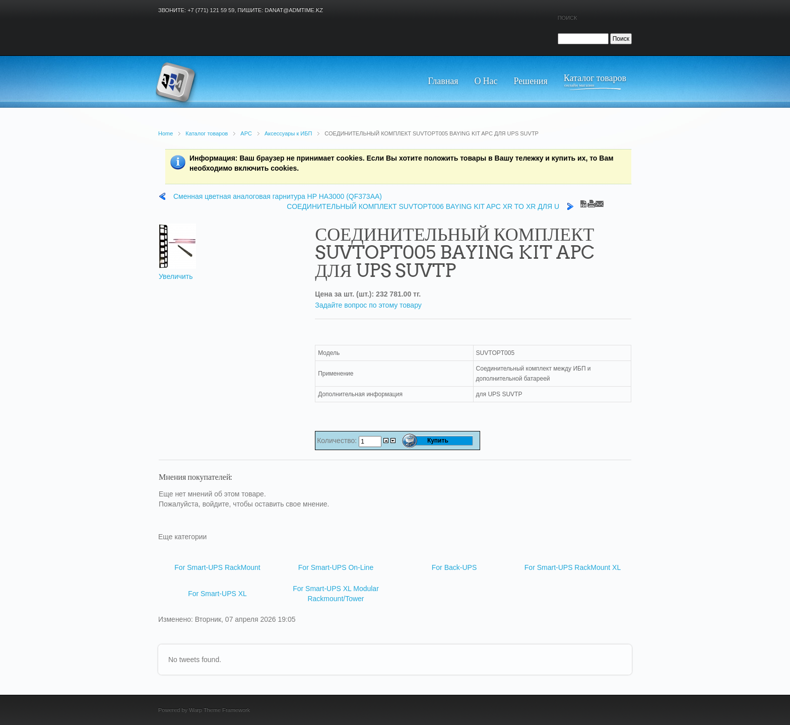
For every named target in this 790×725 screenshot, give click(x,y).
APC (246, 133)
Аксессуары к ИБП (288, 133)
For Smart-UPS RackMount (217, 567)
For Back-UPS (454, 567)
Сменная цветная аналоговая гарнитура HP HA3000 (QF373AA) (277, 196)
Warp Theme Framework (219, 710)
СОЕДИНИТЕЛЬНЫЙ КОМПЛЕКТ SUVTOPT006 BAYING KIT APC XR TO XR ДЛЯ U (423, 206)
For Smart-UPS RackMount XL (572, 567)
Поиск (567, 18)
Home (165, 133)
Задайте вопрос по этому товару (368, 305)
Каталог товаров (206, 133)
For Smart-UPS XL (217, 594)
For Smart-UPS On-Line (335, 567)
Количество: (338, 441)
